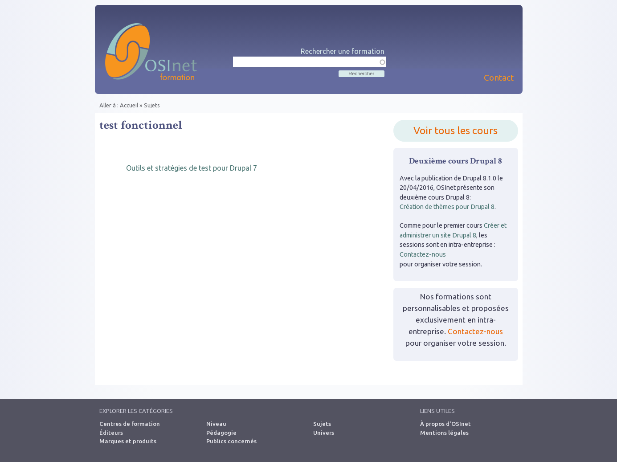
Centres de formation (129, 424)
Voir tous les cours (455, 130)
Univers (323, 432)
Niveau (216, 424)
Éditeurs (111, 432)
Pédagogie (221, 432)
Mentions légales (444, 432)
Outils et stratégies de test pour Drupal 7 (191, 168)
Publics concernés (231, 441)
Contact (499, 77)
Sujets (152, 105)
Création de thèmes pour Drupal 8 (447, 206)
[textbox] (309, 62)
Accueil (129, 105)
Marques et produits (127, 441)
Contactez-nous (423, 254)
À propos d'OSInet (445, 424)
